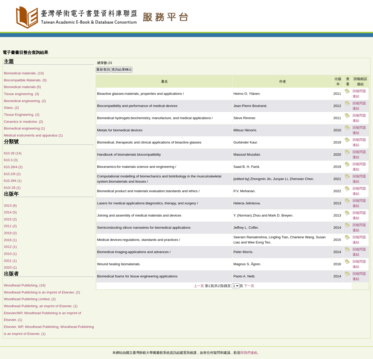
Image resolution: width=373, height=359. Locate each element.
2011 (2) (10, 226)
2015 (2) (10, 219)
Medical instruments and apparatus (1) (33, 135)
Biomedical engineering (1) (24, 128)
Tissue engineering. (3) (21, 94)
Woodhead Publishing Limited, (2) (30, 299)
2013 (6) (10, 205)
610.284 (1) (12, 181)
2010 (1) (10, 254)
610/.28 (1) (12, 188)
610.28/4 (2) (13, 167)
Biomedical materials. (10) (24, 73)
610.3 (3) (11, 160)
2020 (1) (10, 267)
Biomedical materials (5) (22, 87)
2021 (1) (10, 261)
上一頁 (199, 286)
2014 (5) (10, 212)
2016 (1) (10, 240)
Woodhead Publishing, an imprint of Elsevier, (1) (40, 306)
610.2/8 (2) (12, 174)
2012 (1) (10, 247)
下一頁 (249, 286)
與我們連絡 (248, 353)
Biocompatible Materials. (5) (25, 80)
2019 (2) (10, 233)
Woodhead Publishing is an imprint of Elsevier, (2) (42, 292)
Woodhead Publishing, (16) (25, 285)
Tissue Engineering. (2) (21, 115)
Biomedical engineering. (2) (25, 101)
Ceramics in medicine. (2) (23, 122)
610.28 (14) (12, 153)
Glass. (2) (11, 108)
